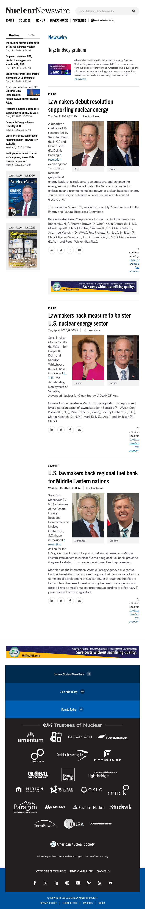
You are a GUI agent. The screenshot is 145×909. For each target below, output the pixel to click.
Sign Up (40, 20)
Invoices (88, 902)
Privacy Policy (48, 902)
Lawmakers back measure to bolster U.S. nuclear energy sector (89, 319)
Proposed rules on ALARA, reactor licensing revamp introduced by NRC (19, 60)
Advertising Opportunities (50, 871)
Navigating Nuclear (81, 871)
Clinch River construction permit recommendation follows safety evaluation (22, 139)
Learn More (80, 78)
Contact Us (103, 871)
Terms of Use (70, 902)
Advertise (79, 20)
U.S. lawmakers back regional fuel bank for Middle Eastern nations (93, 477)
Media (102, 902)
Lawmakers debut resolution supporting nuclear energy (80, 105)
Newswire (57, 37)
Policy (52, 94)
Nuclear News (91, 116)
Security (53, 465)
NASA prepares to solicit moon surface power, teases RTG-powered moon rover (21, 157)
